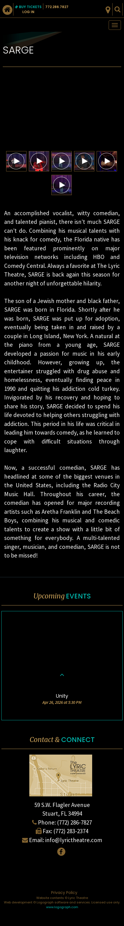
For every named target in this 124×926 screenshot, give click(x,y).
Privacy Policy (64, 892)
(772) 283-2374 (70, 831)
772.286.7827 (56, 6)
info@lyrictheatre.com (73, 840)
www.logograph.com (62, 907)
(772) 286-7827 (74, 822)
